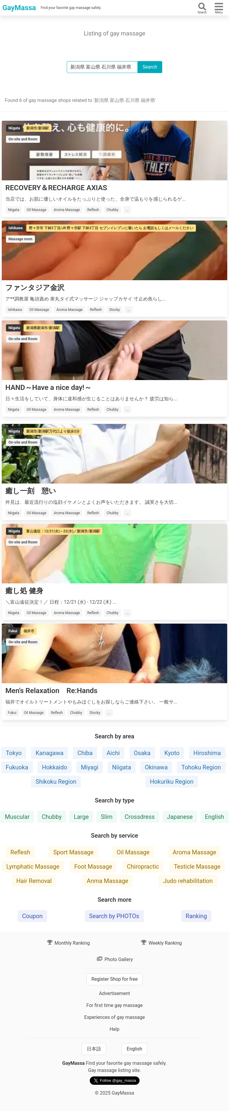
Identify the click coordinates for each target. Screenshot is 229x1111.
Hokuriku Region (172, 781)
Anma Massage (107, 880)
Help (115, 1029)
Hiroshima (207, 753)
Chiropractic (143, 866)
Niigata (121, 767)
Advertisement (114, 993)
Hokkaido (54, 767)
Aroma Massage (194, 852)
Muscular (17, 816)
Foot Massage (93, 866)
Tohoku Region (201, 767)
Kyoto (172, 753)
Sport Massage (73, 852)
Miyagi (89, 767)
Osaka (142, 753)
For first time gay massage (114, 1005)
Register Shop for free (115, 979)
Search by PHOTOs (114, 916)
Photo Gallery (114, 959)
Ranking (196, 916)
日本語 (94, 1049)
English (214, 816)
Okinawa (156, 767)
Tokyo (13, 753)
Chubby (52, 816)
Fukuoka (17, 767)
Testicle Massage (197, 866)
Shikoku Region (55, 781)
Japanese (180, 816)
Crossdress (140, 816)
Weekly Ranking (161, 943)
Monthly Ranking (68, 943)
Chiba (85, 753)
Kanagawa (49, 753)
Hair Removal (34, 880)
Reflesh (20, 852)
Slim (106, 816)
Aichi (113, 753)
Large (81, 816)
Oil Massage (133, 852)
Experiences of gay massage (114, 1017)
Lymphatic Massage (32, 866)
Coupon (32, 916)
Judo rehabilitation (188, 880)
